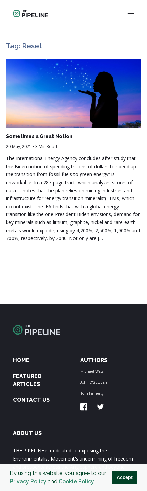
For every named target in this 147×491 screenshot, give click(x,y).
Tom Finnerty (92, 393)
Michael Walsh (93, 371)
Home (21, 360)
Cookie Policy (76, 481)
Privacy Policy (28, 481)
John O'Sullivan (93, 382)
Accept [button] (125, 477)
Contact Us (31, 400)
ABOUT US (27, 433)
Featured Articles (27, 380)
